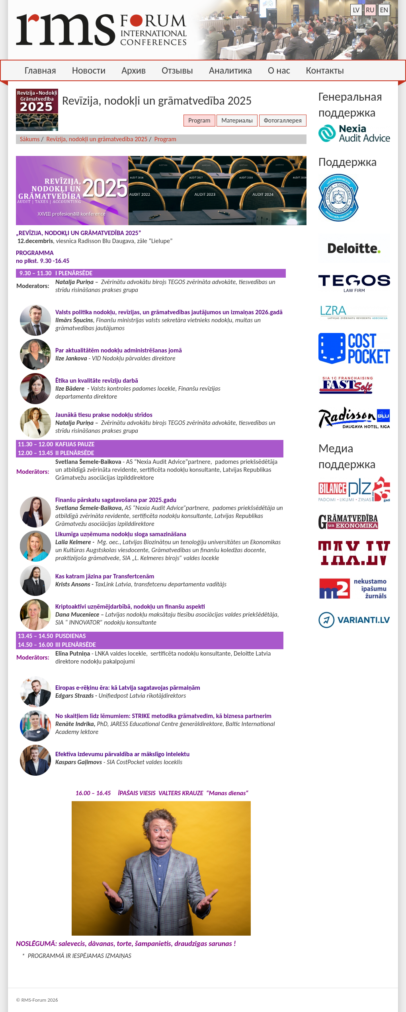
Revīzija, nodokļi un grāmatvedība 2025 (97, 139)
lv (356, 10)
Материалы (237, 120)
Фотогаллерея (283, 120)
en (384, 10)
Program (199, 120)
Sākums (30, 139)
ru (370, 10)
